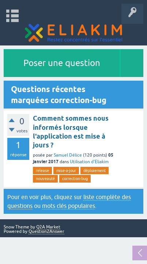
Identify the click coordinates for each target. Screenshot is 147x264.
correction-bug (75, 178)
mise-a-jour (66, 170)
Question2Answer (46, 231)
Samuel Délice (68, 155)
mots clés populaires (68, 205)
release (42, 170)
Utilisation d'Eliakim (89, 161)
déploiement (94, 170)
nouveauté (45, 178)
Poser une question (61, 63)
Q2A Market (48, 227)
